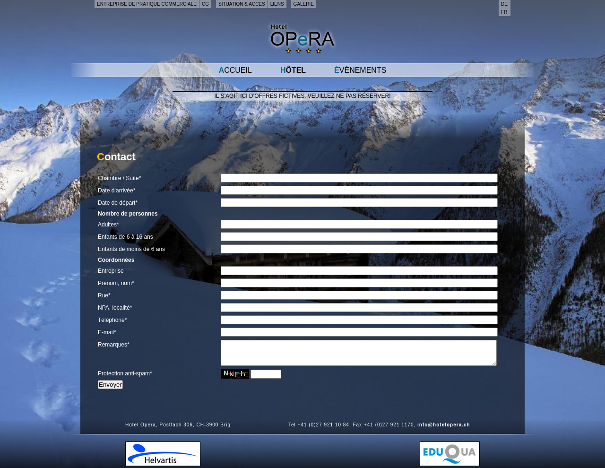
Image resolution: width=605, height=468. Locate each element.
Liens (277, 4)
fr (504, 12)
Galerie (304, 4)
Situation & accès (241, 4)
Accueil (235, 70)
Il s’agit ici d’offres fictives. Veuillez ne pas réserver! (303, 96)
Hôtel (293, 70)
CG (205, 4)
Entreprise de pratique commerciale (147, 4)
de (504, 4)
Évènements (360, 70)
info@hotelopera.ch (443, 424)
